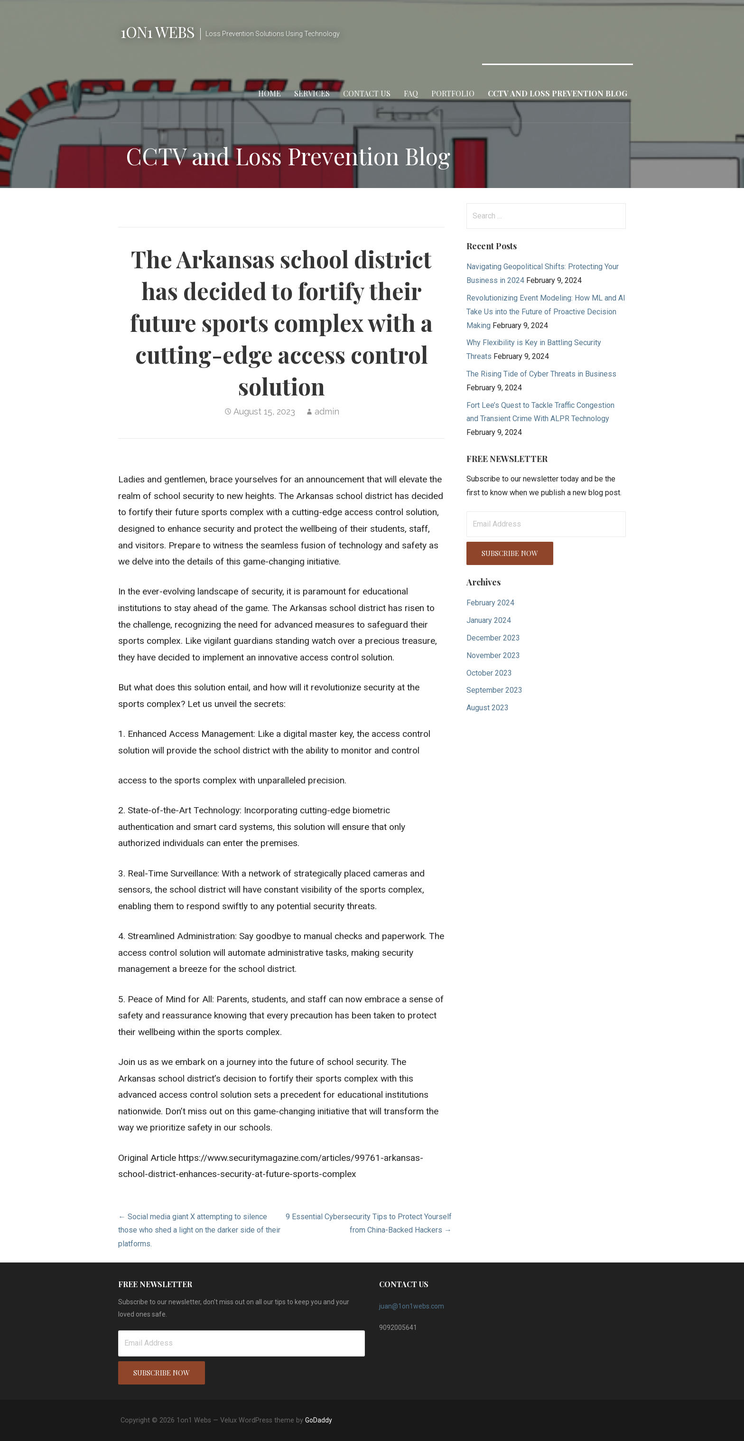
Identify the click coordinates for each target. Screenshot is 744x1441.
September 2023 (494, 690)
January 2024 (488, 620)
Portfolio (452, 93)
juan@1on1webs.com (411, 1306)
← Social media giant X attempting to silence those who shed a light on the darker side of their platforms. (199, 1230)
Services (312, 93)
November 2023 (493, 655)
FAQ (411, 93)
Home (269, 93)
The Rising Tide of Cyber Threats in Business (541, 373)
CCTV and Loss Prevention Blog (557, 93)
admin (327, 411)
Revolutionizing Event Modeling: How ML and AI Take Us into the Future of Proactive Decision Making (545, 311)
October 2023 (489, 673)
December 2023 (493, 637)
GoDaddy (318, 1420)
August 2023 (487, 707)
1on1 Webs (158, 31)
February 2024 (490, 602)
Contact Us (367, 93)
